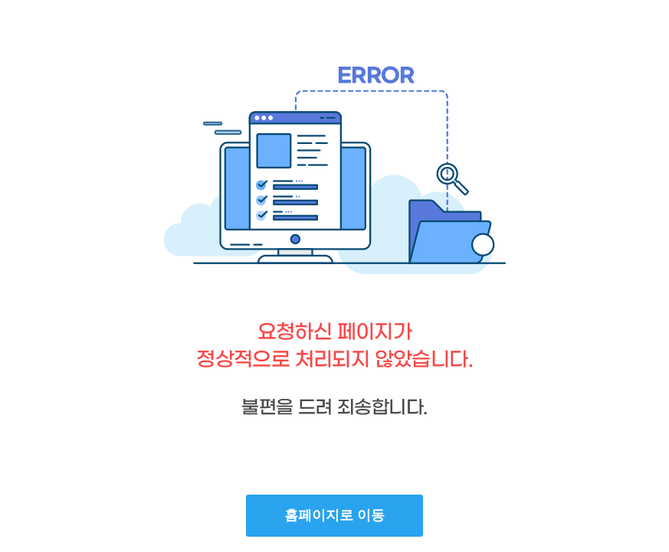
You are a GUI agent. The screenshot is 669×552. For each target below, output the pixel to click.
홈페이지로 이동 (334, 515)
